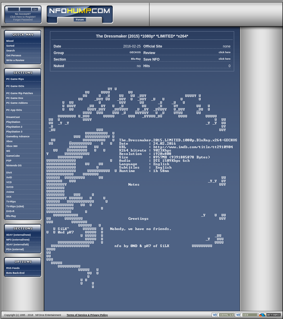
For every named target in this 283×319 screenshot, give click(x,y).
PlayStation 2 (14, 126)
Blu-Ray (11, 216)
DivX (9, 172)
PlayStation (13, 122)
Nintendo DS (14, 165)
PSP (8, 160)
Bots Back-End (15, 273)
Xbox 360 (12, 146)
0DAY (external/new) (18, 234)
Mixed (10, 41)
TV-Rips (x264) (15, 206)
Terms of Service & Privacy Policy (87, 315)
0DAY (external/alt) (17, 244)
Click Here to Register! (23, 16)
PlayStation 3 (14, 131)
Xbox (9, 141)
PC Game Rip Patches (19, 93)
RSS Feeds (13, 268)
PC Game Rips (15, 79)
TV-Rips (11, 201)
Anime (10, 191)
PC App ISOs (14, 110)
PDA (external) (15, 249)
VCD (9, 182)
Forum (80, 19)
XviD (9, 177)
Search (10, 50)
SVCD (9, 187)
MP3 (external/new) (18, 239)
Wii (8, 151)
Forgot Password (22, 19)
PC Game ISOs (15, 86)
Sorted (10, 45)
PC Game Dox (14, 98)
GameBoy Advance (18, 136)
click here (225, 52)
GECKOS (135, 52)
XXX (8, 196)
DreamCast (13, 117)
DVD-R (10, 211)
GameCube (13, 155)
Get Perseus (13, 55)
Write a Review (15, 60)
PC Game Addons (17, 103)
